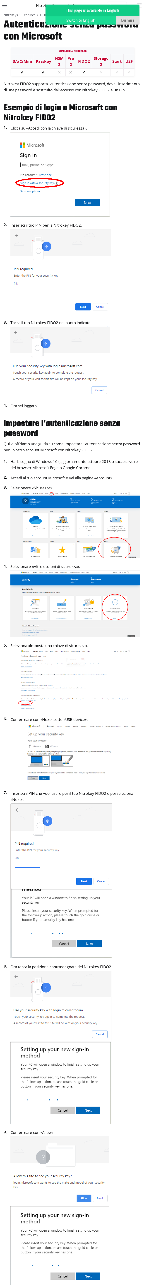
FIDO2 (44, 15)
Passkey (43, 61)
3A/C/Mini (22, 61)
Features (29, 15)
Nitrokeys (11, 15)
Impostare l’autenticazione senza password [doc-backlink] (62, 428)
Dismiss (127, 20)
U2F (129, 61)
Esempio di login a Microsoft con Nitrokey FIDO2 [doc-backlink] (60, 113)
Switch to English (80, 20)
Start (117, 61)
